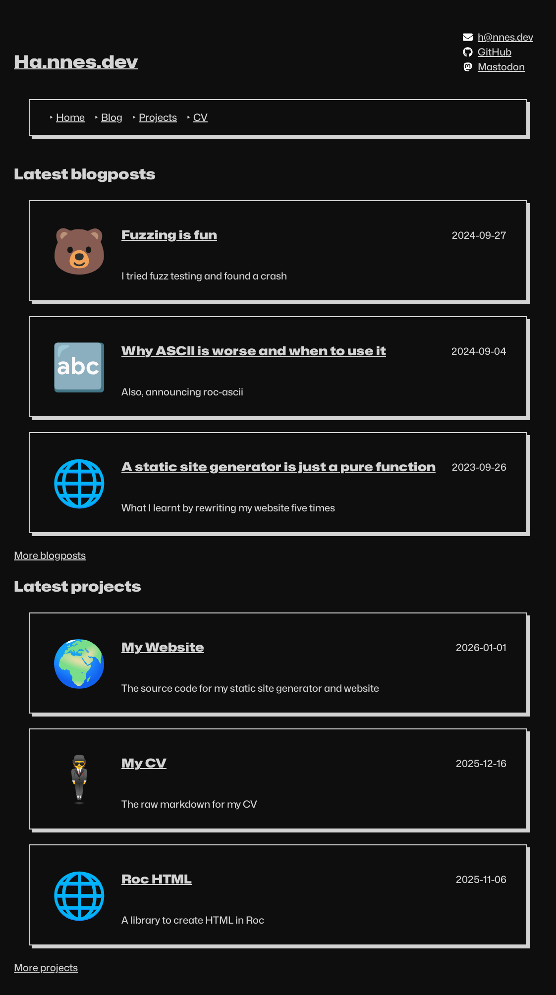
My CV (144, 763)
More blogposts (50, 555)
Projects (158, 117)
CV (200, 117)
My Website (162, 647)
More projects (46, 968)
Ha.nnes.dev (76, 61)
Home (70, 117)
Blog (111, 117)
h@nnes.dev (498, 37)
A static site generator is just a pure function (278, 466)
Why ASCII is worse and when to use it (253, 350)
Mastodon (494, 67)
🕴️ (79, 779)
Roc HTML (156, 879)
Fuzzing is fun (169, 234)
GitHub (487, 52)
